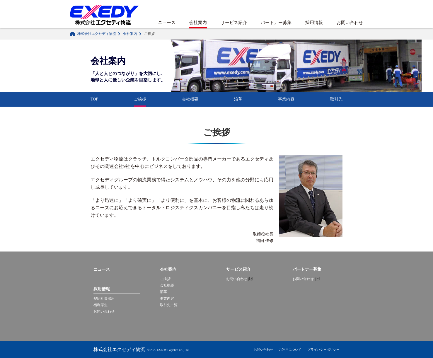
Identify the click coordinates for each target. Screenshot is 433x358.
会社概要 (190, 99)
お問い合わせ (350, 22)
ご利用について (290, 349)
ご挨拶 (140, 99)
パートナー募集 (276, 22)
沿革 (238, 99)
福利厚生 (100, 305)
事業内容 (286, 99)
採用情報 (314, 22)
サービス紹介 (234, 22)
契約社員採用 (104, 298)
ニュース (166, 22)
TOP (94, 99)
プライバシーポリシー (323, 349)
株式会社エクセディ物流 (96, 34)
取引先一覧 (169, 305)
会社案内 (198, 22)
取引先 (336, 99)
